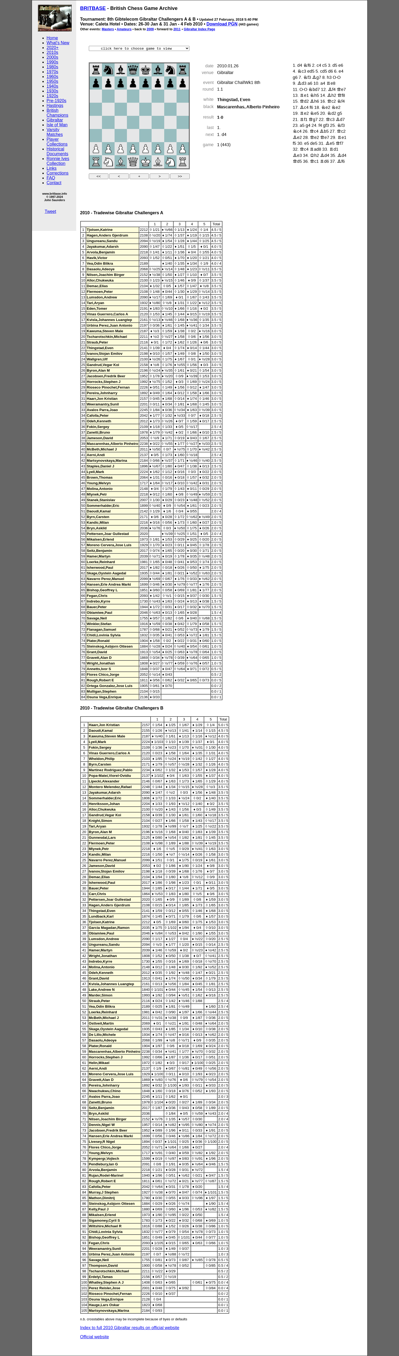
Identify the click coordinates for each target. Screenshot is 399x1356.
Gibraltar (55, 120)
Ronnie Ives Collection (58, 161)
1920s (52, 96)
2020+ (53, 47)
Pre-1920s (57, 100)
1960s (52, 76)
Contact (54, 182)
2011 (177, 29)
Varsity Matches (55, 132)
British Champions (57, 112)
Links (52, 168)
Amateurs (124, 29)
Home (52, 38)
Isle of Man (57, 125)
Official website (94, 1337)
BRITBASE (93, 8)
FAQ (51, 178)
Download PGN (221, 24)
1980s (52, 67)
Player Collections (57, 141)
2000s (52, 57)
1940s (52, 86)
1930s (52, 91)
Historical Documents (57, 151)
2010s (52, 52)
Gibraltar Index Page (199, 29)
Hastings (55, 105)
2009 (150, 29)
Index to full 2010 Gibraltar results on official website (130, 1327)
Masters (108, 29)
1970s (52, 71)
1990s (52, 62)
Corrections (58, 173)
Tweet (50, 211)
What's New (58, 42)
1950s (52, 81)
